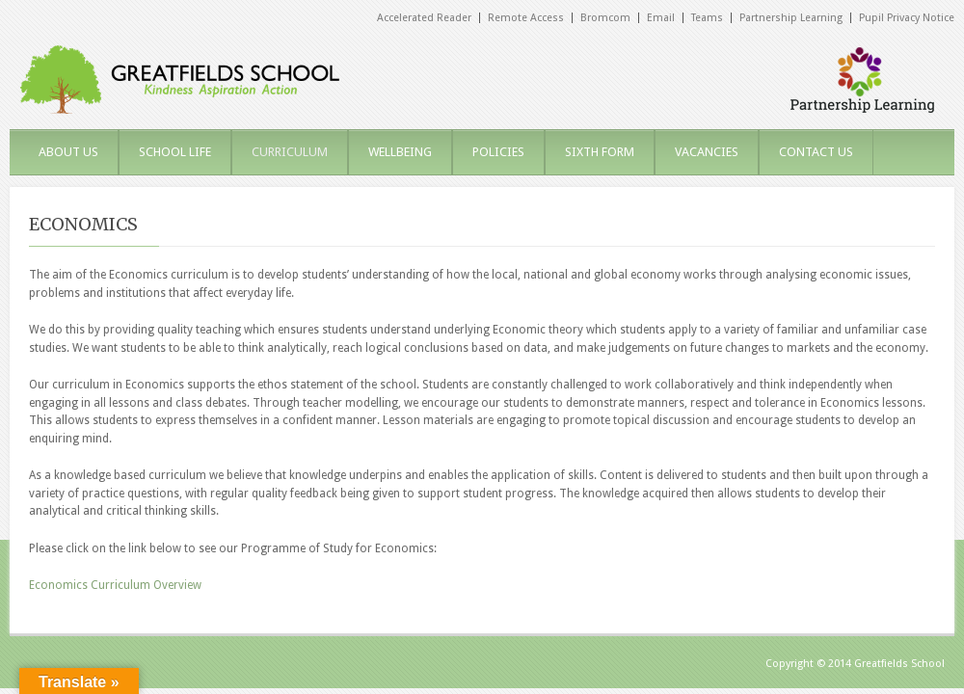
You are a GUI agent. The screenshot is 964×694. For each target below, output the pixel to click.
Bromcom (605, 18)
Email (661, 18)
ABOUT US (68, 152)
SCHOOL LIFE (175, 152)
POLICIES (498, 152)
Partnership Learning (791, 18)
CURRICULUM (290, 152)
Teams (707, 18)
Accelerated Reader (424, 18)
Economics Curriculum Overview (115, 585)
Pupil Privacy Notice (906, 18)
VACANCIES (706, 152)
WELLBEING (400, 152)
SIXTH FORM (599, 152)
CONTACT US (816, 152)
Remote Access (526, 18)
